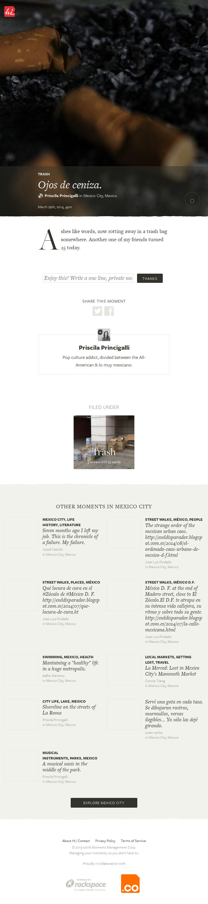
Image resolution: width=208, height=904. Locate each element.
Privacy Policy (105, 840)
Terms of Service (133, 840)
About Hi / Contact (76, 840)
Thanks (149, 278)
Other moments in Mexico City (104, 506)
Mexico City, (100, 195)
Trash (44, 174)
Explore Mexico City (103, 802)
